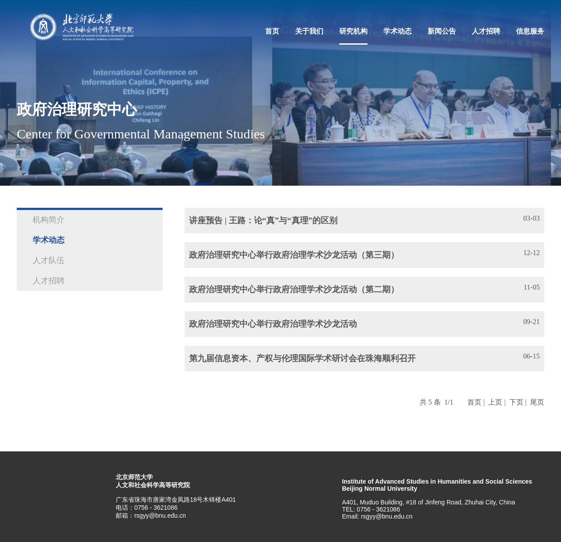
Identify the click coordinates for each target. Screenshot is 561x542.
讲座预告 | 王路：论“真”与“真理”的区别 (263, 220)
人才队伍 (48, 260)
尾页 (537, 402)
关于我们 (309, 31)
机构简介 (48, 219)
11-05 (531, 287)
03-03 (531, 218)
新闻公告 (442, 31)
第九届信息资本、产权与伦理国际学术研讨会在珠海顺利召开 (302, 358)
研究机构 (353, 31)
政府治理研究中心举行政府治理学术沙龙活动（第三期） (294, 255)
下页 (516, 402)
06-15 (531, 356)
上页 (495, 402)
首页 (272, 31)
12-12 (531, 252)
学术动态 (397, 31)
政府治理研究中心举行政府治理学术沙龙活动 (273, 323)
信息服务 (530, 31)
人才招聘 (486, 31)
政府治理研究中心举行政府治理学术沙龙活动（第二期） (294, 289)
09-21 (531, 321)
